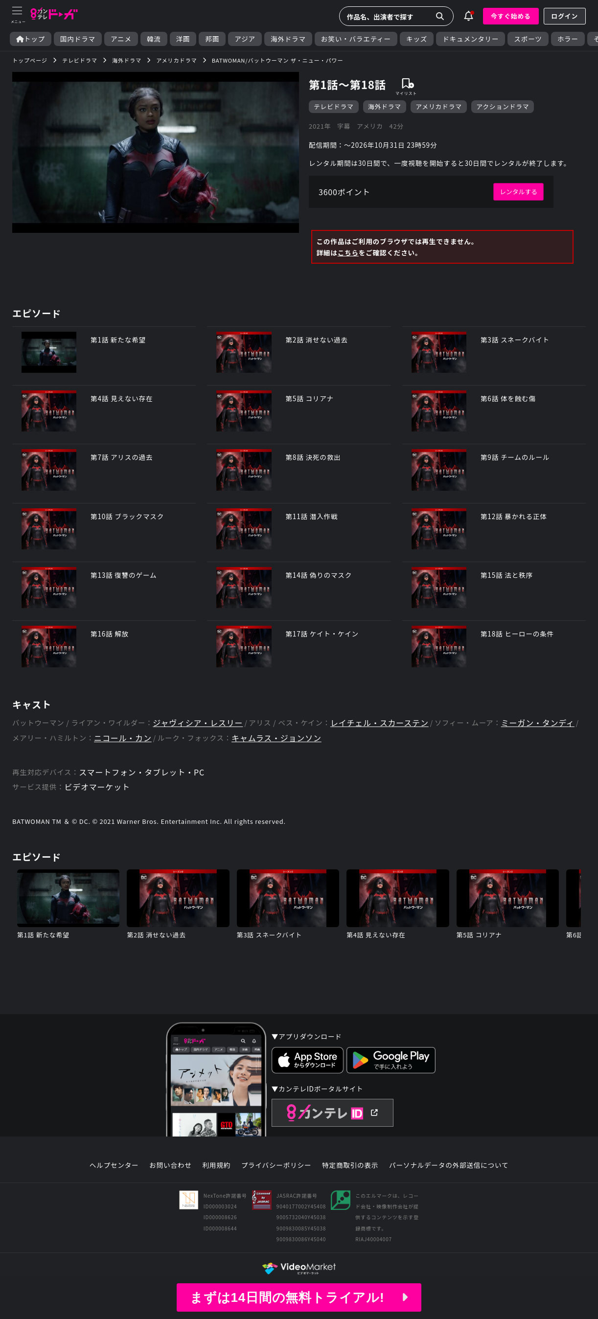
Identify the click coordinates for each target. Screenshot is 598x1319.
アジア (244, 39)
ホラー (567, 39)
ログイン (565, 16)
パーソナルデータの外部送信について (448, 1165)
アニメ (121, 39)
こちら (348, 252)
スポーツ (528, 39)
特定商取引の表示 (350, 1165)
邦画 (212, 39)
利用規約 (216, 1165)
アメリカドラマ (438, 106)
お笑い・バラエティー (356, 39)
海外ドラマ (288, 39)
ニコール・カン (123, 738)
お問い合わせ (170, 1165)
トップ (30, 39)
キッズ (416, 39)
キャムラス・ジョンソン (276, 738)
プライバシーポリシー (276, 1165)
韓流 (154, 39)
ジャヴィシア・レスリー (198, 722)
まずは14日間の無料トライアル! (299, 1297)
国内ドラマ (77, 39)
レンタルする (518, 191)
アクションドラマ (502, 106)
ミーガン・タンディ (538, 722)
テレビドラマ (334, 106)
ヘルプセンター (114, 1165)
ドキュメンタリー (470, 39)
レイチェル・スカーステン (379, 722)
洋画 (183, 39)
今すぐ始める (511, 16)
